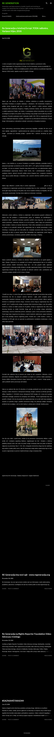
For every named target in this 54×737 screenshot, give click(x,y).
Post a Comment (13, 588)
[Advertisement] (27, 550)
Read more (48, 588)
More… (44, 16)
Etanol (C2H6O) (6, 16)
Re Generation (10, 3)
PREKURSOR (40, 185)
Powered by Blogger (27, 729)
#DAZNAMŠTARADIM (13, 700)
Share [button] (48, 485)
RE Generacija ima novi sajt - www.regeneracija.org (26, 574)
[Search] (47, 3)
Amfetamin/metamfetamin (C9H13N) (27, 16)
